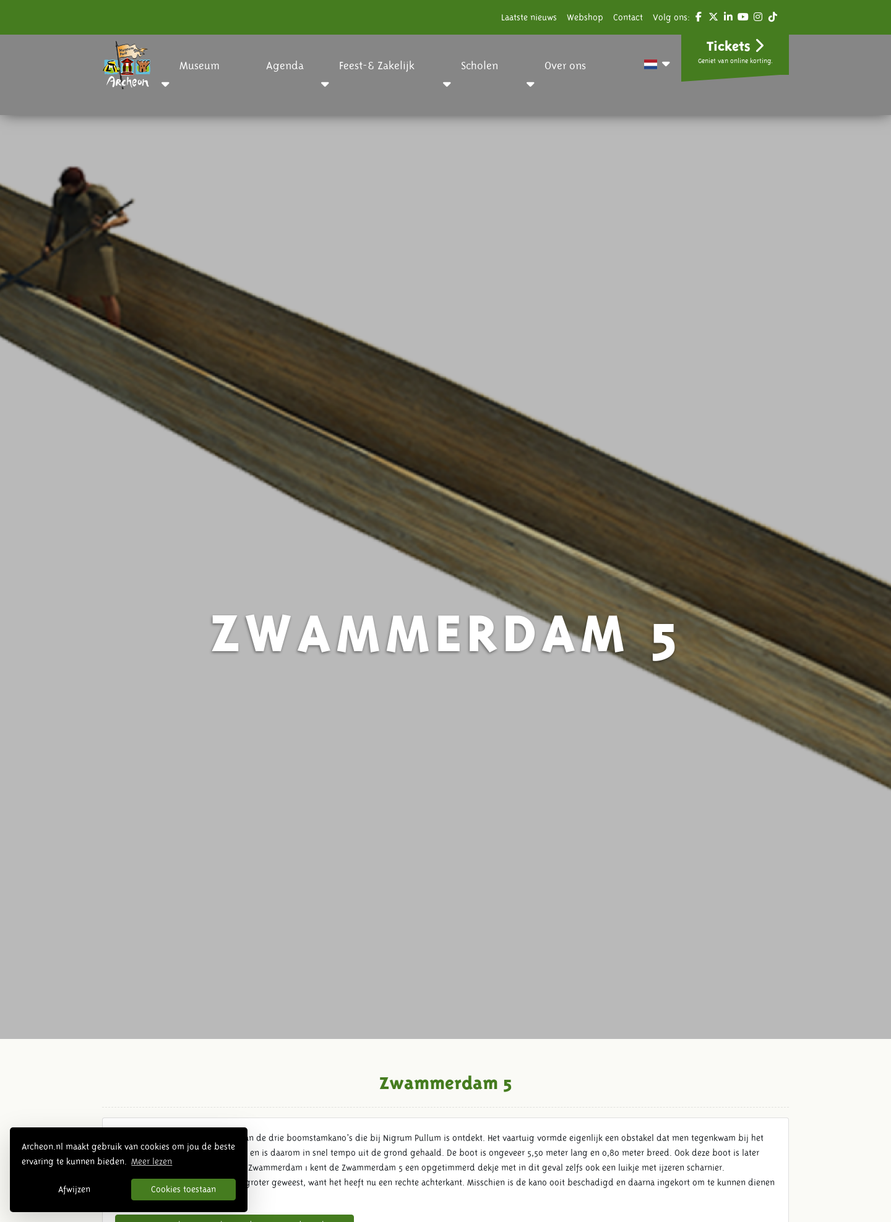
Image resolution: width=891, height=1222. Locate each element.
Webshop (585, 17)
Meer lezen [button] (151, 1161)
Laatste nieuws (529, 17)
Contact (628, 17)
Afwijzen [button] (74, 1189)
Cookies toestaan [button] (183, 1189)
